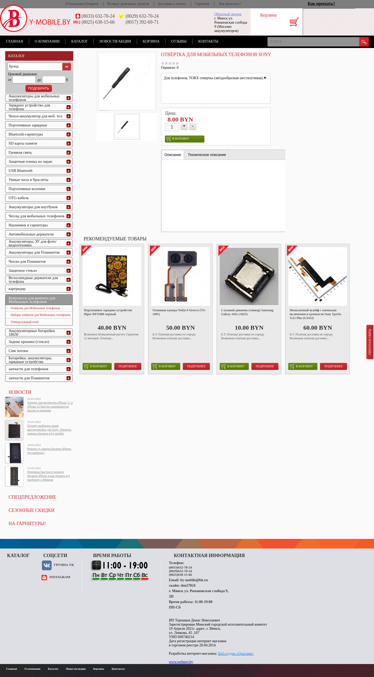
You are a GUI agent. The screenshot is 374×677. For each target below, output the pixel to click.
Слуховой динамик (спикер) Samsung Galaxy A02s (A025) (247, 312)
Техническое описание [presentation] (207, 155)
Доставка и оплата (172, 4)
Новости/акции (115, 41)
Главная (14, 41)
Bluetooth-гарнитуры (26, 134)
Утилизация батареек (81, 4)
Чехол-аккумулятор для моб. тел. (36, 116)
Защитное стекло (23, 270)
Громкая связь (20, 152)
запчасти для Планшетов (29, 378)
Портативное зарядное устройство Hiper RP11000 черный (108, 312)
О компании (47, 41)
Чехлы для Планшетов (27, 261)
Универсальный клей (24, 322)
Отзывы (178, 41)
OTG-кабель (19, 198)
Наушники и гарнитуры (28, 225)
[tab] (173, 155)
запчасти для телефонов (28, 369)
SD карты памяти (23, 143)
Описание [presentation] (172, 155)
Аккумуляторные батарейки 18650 (32, 332)
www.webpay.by (181, 662)
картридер (17, 289)
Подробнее (128, 366)
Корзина (151, 41)
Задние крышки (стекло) (29, 342)
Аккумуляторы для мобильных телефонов (34, 98)
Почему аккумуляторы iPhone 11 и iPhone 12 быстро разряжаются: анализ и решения (50, 406)
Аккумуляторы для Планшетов (34, 252)
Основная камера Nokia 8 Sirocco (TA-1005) (179, 312)
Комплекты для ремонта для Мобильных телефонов (32, 300)
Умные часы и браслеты (28, 180)
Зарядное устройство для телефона (29, 107)
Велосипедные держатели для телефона (33, 279)
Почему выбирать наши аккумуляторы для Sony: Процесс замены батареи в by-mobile (49, 429)
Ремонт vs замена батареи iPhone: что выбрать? (49, 451)
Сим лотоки (18, 351)
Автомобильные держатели (31, 234)
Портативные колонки (27, 189)
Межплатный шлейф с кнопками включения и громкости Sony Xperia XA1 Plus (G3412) (315, 314)
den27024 (188, 585)
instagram (59, 577)
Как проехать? (230, 4)
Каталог (79, 41)
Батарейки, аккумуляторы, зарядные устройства (30, 360)
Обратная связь (369, 342)
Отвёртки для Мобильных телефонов (35, 308)
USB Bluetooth (20, 170)
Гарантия (202, 4)
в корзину (177, 139)
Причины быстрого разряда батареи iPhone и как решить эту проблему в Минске (48, 476)
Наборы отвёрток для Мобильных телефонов (40, 315)
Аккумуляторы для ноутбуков (33, 207)
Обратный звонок (227, 14)
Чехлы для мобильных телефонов (36, 216)
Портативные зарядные (28, 125)
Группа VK (64, 565)
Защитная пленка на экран (30, 161)
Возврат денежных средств (128, 4)
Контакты (208, 41)
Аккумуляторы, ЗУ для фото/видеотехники (32, 243)
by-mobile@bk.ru (194, 580)
